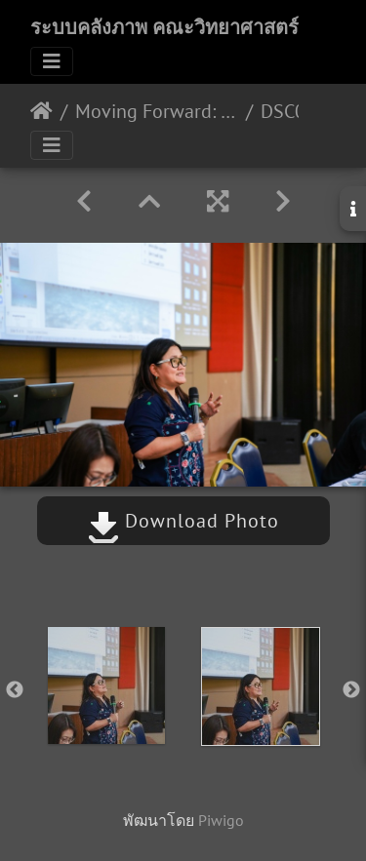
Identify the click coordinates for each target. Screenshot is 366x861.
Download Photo (183, 520)
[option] (106, 685)
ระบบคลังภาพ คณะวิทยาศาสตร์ (164, 27)
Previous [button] (14, 690)
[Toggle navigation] (51, 61)
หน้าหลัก (41, 111)
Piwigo (221, 820)
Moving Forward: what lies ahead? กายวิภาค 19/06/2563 (156, 111)
